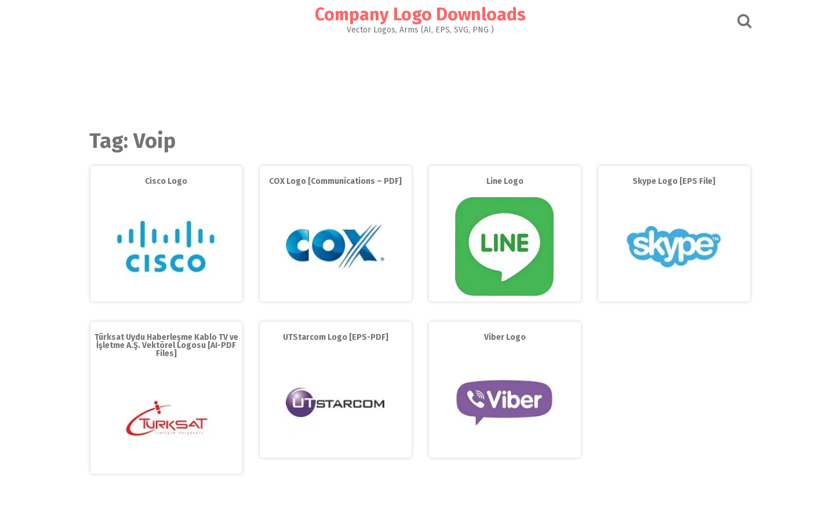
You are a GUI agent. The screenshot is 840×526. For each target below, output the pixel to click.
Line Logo (504, 181)
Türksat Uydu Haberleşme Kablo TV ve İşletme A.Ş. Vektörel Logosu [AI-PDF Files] (166, 345)
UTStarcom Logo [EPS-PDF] (335, 337)
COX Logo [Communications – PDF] (335, 181)
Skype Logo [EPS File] (673, 181)
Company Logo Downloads (420, 14)
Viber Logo (505, 337)
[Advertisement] (420, 79)
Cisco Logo (166, 181)
